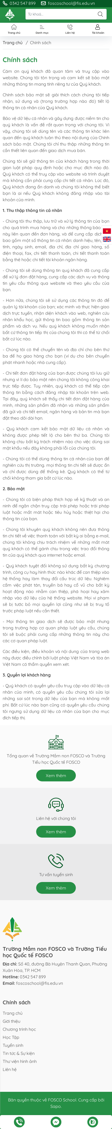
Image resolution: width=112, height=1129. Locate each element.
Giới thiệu (11, 1021)
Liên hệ (10, 1069)
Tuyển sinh (13, 1045)
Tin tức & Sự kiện (19, 1053)
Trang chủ (13, 42)
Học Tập (11, 1037)
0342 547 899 (33, 976)
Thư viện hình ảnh (20, 1061)
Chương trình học (19, 1029)
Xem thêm (56, 775)
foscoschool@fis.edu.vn (39, 983)
